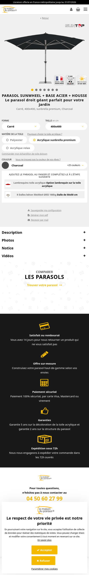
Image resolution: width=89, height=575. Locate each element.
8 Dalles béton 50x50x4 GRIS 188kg (36, 194)
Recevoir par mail (38, 219)
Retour (45, 18)
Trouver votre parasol (44, 285)
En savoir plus (45, 540)
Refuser (43, 560)
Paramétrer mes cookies (44, 568)
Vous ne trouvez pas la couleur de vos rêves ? (38, 159)
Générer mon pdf (38, 215)
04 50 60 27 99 (44, 498)
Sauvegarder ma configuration (44, 210)
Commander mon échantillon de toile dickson (24, 153)
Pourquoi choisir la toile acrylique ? (44, 134)
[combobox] (21, 126)
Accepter (44, 550)
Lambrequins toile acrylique (30, 182)
